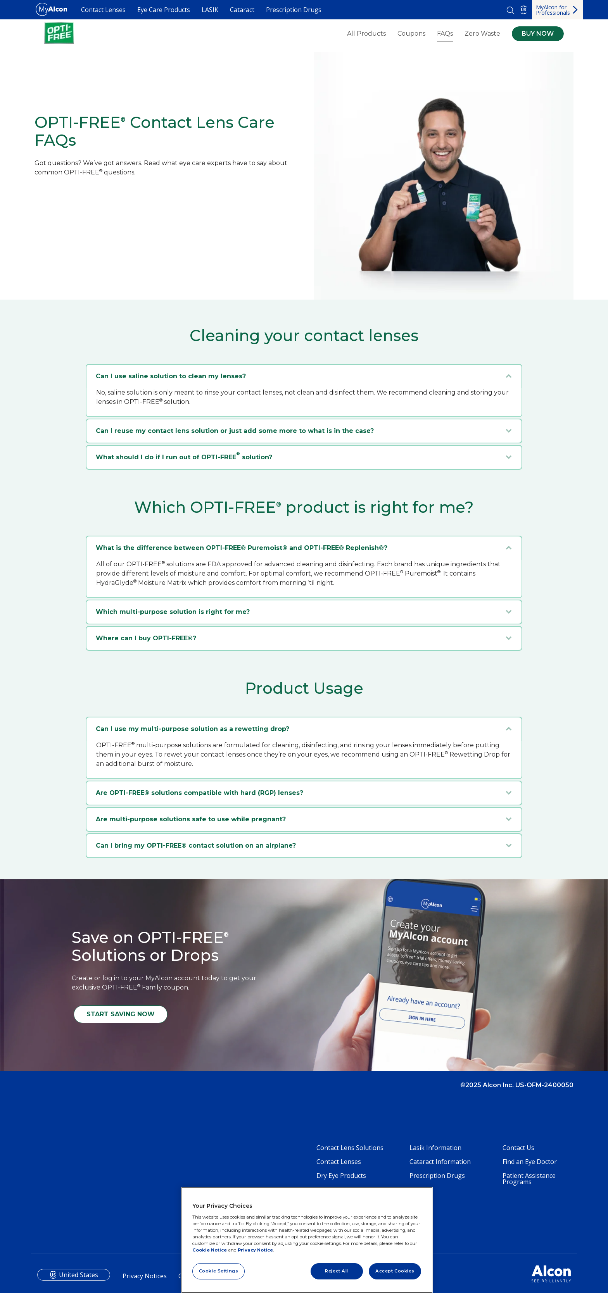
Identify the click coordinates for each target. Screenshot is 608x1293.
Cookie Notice (209, 1250)
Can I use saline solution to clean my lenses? (171, 376)
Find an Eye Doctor (530, 1162)
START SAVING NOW (120, 1014)
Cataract (242, 9)
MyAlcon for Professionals (553, 9)
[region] (307, 1240)
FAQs (445, 33)
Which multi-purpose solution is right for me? (173, 611)
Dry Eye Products (341, 1175)
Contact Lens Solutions (349, 1148)
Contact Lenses (103, 9)
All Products (366, 34)
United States (78, 1275)
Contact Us (518, 1148)
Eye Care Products (163, 9)
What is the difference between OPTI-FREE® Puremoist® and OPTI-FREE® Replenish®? (241, 548)
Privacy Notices (145, 1276)
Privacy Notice (255, 1250)
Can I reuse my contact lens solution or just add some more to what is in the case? (235, 430)
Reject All (336, 1271)
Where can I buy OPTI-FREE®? (146, 638)
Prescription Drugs (293, 9)
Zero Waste (482, 34)
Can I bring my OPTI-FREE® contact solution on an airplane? (196, 845)
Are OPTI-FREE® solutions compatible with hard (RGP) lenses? (199, 792)
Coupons (411, 34)
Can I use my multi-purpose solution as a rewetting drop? (192, 729)
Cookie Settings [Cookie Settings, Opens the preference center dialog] (218, 1271)
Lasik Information (435, 1148)
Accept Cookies (395, 1271)
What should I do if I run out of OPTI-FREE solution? (184, 456)
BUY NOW (538, 33)
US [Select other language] (524, 9)
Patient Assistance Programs (529, 1178)
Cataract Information (440, 1162)
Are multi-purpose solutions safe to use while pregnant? (191, 819)
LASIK (210, 9)
